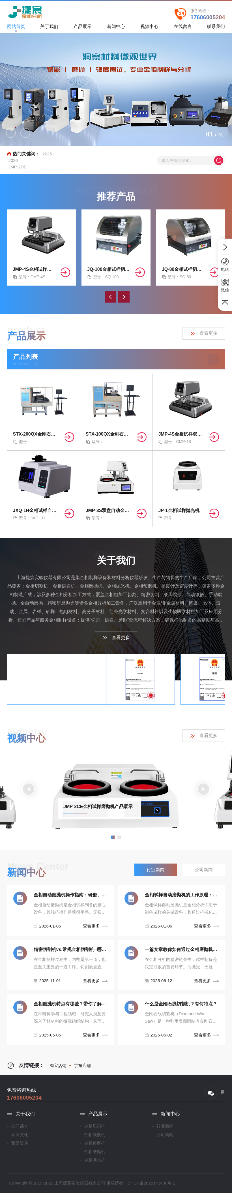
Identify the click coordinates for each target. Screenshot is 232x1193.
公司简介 (19, 1126)
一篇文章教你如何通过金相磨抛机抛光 (182, 949)
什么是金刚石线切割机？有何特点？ (181, 1003)
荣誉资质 (19, 1143)
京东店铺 (80, 1065)
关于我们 (49, 28)
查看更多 (204, 333)
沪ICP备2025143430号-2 (151, 1183)
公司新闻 (164, 1134)
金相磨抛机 (94, 1151)
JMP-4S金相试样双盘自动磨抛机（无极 (34, 269)
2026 (13, 160)
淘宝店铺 (58, 1065)
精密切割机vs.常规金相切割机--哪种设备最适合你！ (71, 949)
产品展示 (83, 28)
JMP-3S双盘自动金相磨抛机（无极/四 (109, 510)
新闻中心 (116, 28)
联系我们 (216, 28)
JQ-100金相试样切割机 (109, 269)
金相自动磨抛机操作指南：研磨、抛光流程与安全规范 (71, 894)
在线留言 (183, 28)
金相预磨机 (94, 1143)
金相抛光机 (94, 1160)
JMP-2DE (17, 166)
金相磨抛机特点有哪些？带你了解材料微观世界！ (71, 1003)
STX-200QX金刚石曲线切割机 (36, 434)
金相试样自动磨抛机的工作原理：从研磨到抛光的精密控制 (182, 894)
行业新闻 (164, 1126)
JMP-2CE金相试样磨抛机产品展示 (98, 806)
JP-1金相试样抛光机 (178, 510)
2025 (47, 153)
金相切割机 (94, 1126)
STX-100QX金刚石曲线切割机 (109, 434)
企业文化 (19, 1134)
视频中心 (149, 28)
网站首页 (16, 28)
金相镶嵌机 (94, 1134)
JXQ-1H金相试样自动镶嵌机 (36, 510)
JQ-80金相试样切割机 (183, 269)
